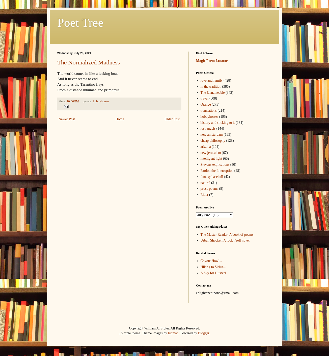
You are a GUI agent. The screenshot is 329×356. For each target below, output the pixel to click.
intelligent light (211, 158)
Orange (206, 104)
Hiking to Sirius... (213, 267)
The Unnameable (213, 92)
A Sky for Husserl (213, 273)
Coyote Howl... (211, 261)
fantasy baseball (212, 177)
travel (205, 98)
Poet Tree (80, 22)
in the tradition (211, 86)
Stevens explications (215, 165)
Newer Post (67, 119)
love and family (212, 80)
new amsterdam (212, 134)
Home (120, 119)
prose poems (209, 189)
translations (209, 110)
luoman (173, 333)
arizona (206, 147)
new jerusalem (211, 153)
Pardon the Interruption (217, 171)
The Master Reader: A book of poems (227, 234)
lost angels (208, 128)
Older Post (172, 119)
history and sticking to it (218, 123)
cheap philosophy (213, 141)
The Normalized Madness (88, 62)
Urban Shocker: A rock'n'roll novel (225, 240)
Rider (204, 195)
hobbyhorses (101, 101)
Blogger (203, 333)
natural (205, 183)
